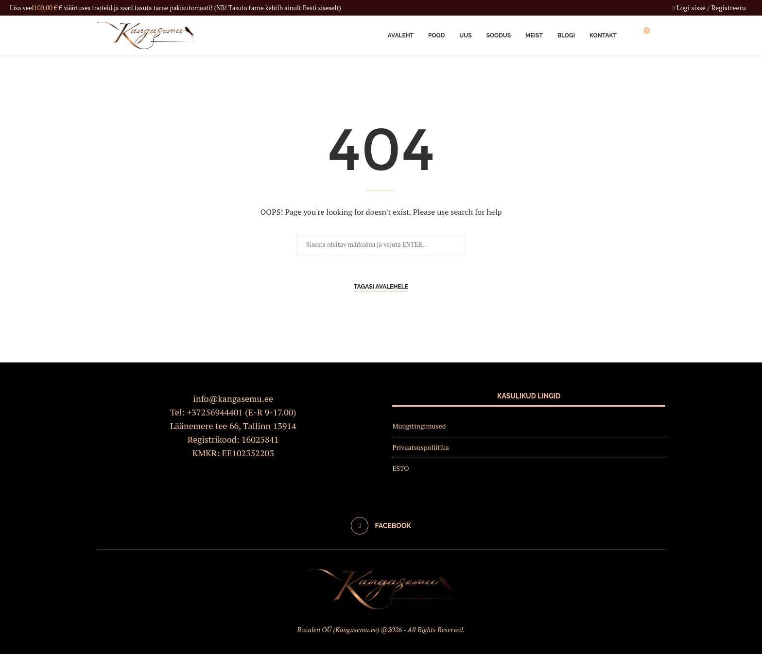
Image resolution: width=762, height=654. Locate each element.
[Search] (660, 35)
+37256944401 (215, 412)
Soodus (498, 35)
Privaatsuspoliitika (420, 447)
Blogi (566, 35)
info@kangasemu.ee (233, 398)
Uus (465, 35)
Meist (534, 35)
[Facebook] (381, 525)
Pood (436, 35)
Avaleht (401, 35)
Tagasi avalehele (381, 286)
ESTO (400, 468)
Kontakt (603, 35)
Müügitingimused (419, 425)
